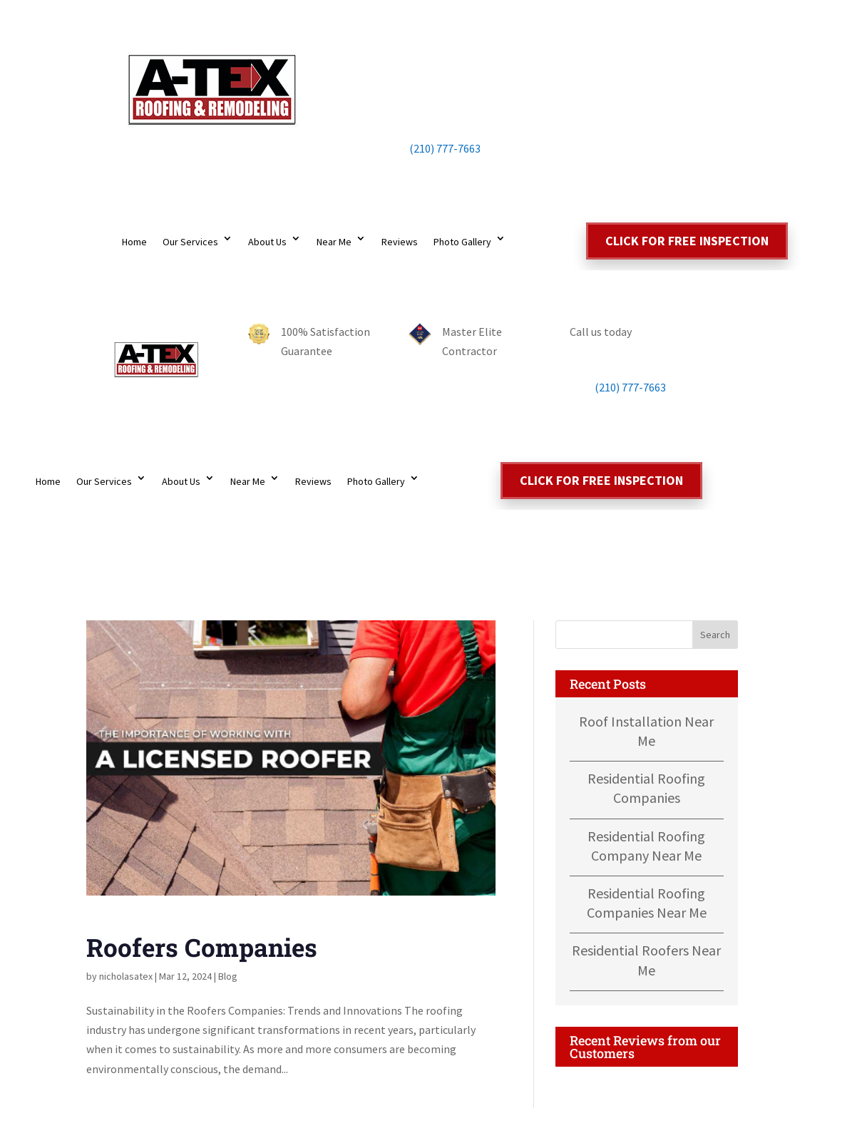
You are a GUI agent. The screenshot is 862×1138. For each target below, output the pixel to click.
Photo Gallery (462, 241)
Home (134, 241)
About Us (267, 241)
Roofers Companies (201, 947)
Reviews (399, 241)
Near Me (334, 241)
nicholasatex (126, 976)
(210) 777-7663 (431, 148)
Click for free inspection (687, 240)
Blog (227, 976)
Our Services (190, 241)
